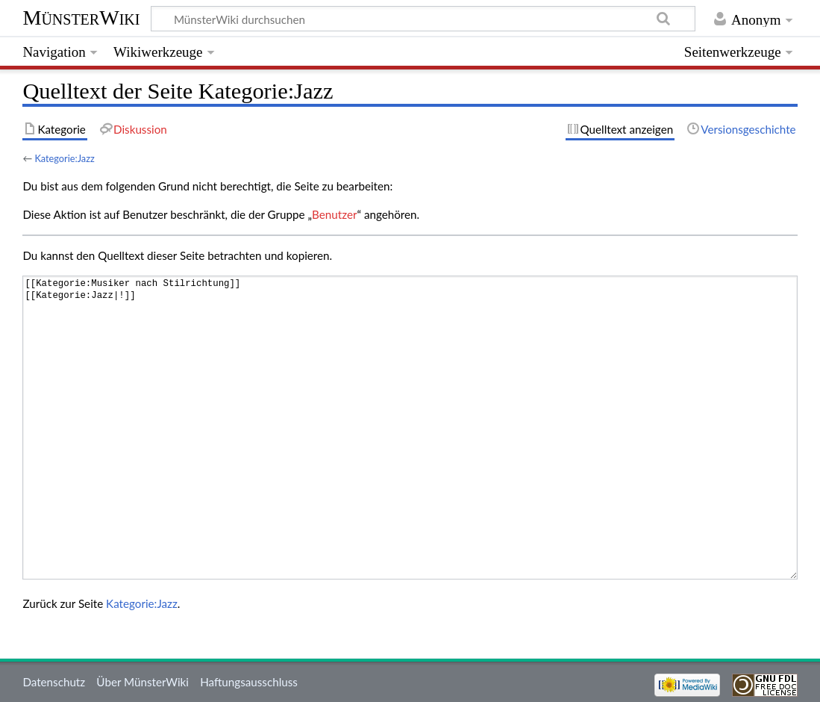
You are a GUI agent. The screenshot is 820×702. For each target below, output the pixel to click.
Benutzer (334, 214)
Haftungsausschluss (249, 682)
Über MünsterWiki (142, 682)
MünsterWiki (81, 17)
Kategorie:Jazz (64, 158)
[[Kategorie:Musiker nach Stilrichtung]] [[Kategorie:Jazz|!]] (409, 428)
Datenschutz (53, 682)
